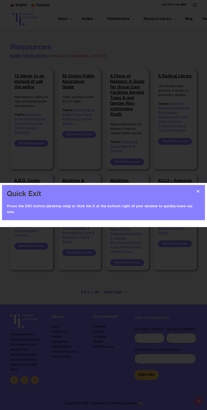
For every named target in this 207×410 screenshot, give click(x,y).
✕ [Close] (198, 191)
